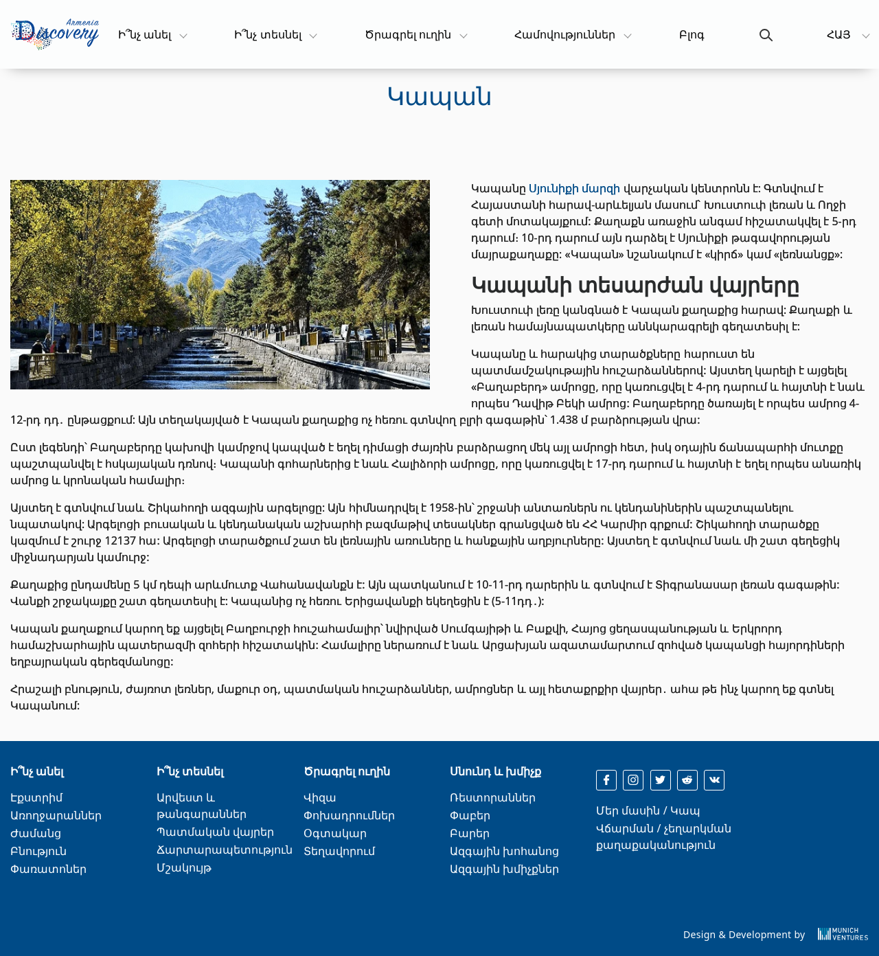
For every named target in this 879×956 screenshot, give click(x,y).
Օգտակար (335, 833)
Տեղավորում (339, 850)
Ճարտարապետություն (225, 849)
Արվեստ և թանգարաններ (202, 805)
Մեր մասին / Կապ (648, 810)
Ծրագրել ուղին (408, 34)
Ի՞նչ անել (151, 33)
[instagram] (633, 780)
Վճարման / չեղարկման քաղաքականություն (663, 836)
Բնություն (38, 850)
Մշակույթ (184, 867)
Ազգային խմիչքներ (504, 868)
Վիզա (320, 797)
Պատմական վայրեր (215, 831)
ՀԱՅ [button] (840, 34)
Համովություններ (565, 34)
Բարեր (470, 833)
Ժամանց (35, 833)
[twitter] (660, 780)
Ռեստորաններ (493, 797)
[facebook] (606, 780)
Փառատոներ (48, 868)
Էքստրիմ (36, 797)
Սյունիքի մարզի (574, 188)
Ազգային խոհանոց (504, 850)
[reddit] (687, 780)
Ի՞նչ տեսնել (268, 34)
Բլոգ (692, 34)
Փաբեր (470, 815)
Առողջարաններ (56, 815)
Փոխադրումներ (349, 815)
